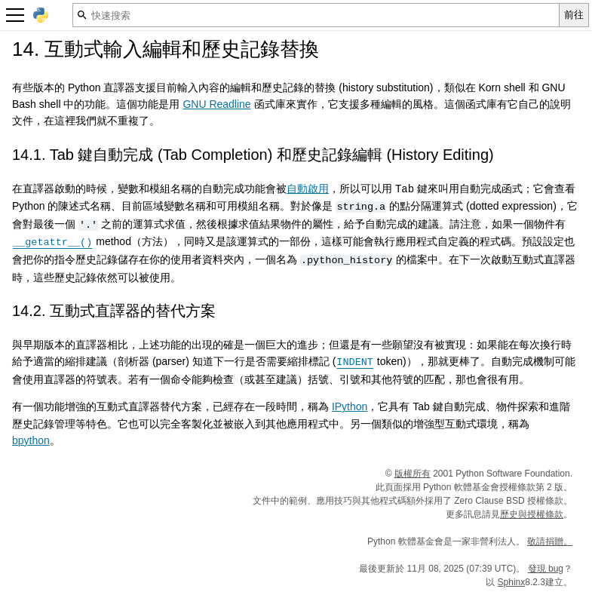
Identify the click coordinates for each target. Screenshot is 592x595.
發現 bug (545, 568)
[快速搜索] (316, 15)
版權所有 (412, 473)
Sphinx (512, 581)
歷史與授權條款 (531, 513)
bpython (31, 440)
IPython (349, 406)
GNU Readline (216, 104)
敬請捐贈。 (549, 540)
